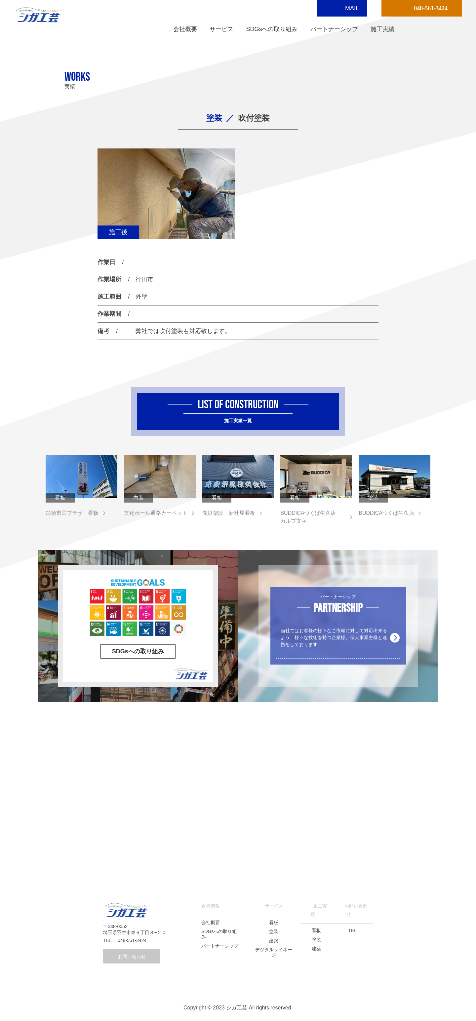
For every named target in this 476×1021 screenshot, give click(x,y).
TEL (352, 930)
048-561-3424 (431, 8)
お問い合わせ (132, 956)
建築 (273, 940)
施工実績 (382, 29)
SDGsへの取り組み (272, 29)
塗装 (273, 931)
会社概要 (185, 29)
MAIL (352, 8)
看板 (273, 922)
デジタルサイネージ (273, 952)
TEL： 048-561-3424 (124, 940)
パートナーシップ (334, 29)
